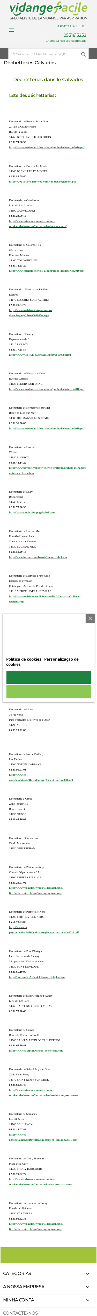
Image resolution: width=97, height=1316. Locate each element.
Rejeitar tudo (49, 691)
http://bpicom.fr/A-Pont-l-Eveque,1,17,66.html (37, 976)
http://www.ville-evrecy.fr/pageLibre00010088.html (40, 354)
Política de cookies (23, 659)
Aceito (48, 677)
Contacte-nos (20, 1313)
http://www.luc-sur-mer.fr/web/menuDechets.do (38, 556)
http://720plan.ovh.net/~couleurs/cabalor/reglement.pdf (42, 181)
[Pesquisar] (48, 53)
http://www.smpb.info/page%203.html (32, 512)
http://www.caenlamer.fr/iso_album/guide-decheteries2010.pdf (46, 147)
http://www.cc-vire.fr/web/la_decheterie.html (36, 1050)
